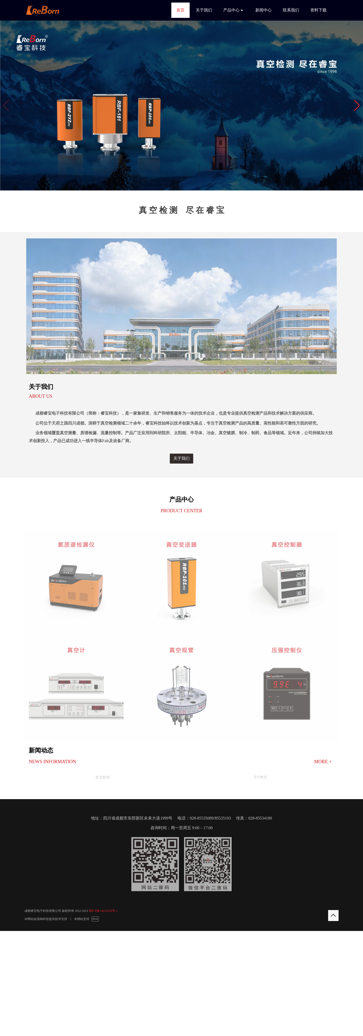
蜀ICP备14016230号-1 (103, 911)
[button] (357, 105)
